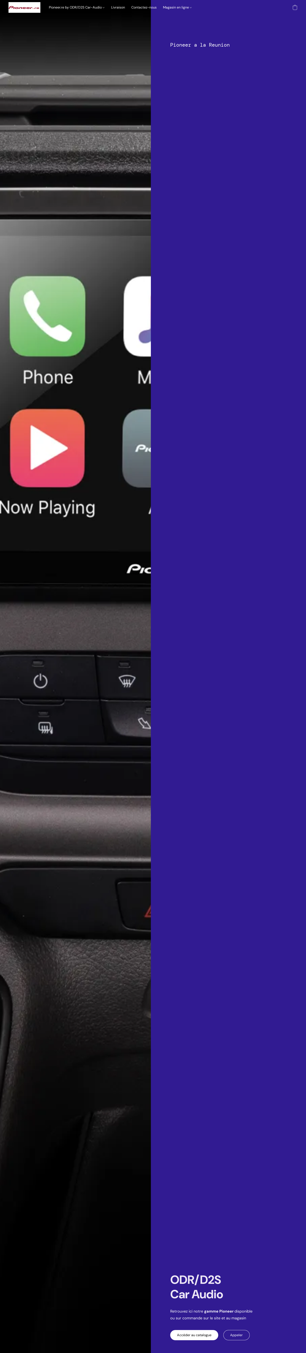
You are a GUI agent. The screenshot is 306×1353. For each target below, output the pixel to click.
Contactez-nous (144, 7)
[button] (24, 7)
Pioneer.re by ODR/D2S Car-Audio (77, 7)
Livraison (118, 7)
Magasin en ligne (177, 7)
